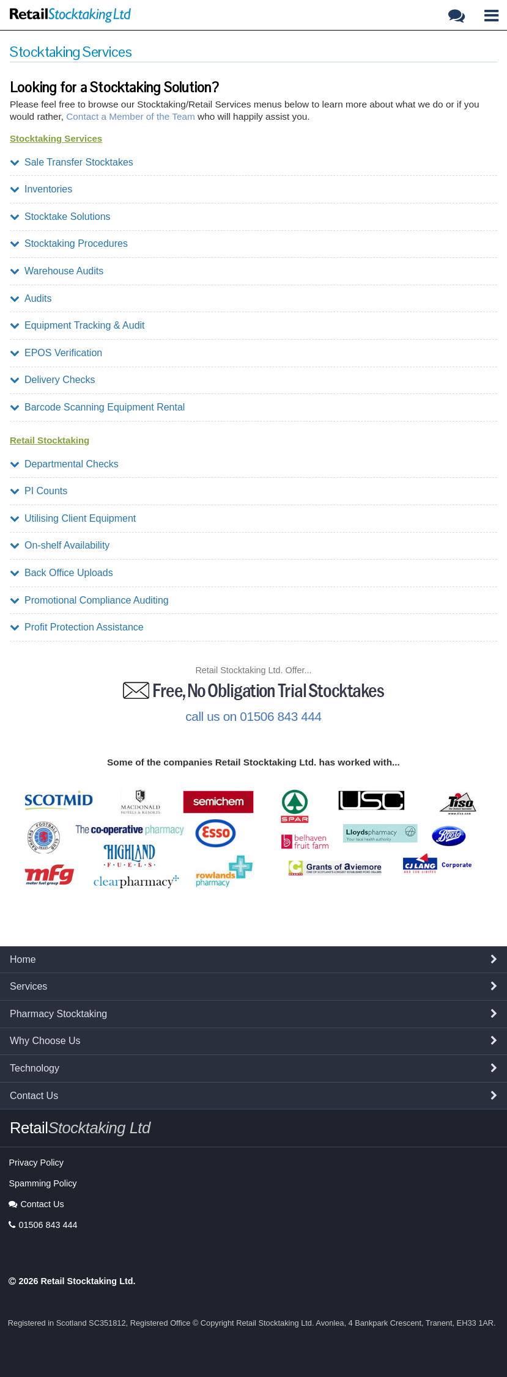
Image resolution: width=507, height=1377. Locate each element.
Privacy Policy (36, 1162)
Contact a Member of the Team (130, 116)
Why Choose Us (45, 1040)
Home (23, 959)
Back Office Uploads (61, 573)
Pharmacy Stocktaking (58, 1014)
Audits (30, 298)
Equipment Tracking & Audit (77, 325)
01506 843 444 (43, 1225)
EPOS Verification (56, 353)
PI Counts (38, 491)
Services (28, 986)
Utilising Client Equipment (73, 518)
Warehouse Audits (56, 271)
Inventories (41, 189)
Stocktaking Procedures (69, 243)
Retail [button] (80, 1127)
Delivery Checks (52, 379)
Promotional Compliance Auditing (89, 600)
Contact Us (34, 1095)
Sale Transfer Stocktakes (71, 162)
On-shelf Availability (59, 545)
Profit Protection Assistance (77, 627)
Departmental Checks (64, 464)
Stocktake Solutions (60, 216)
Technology (34, 1068)
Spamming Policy (42, 1183)
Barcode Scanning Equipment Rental (97, 407)
